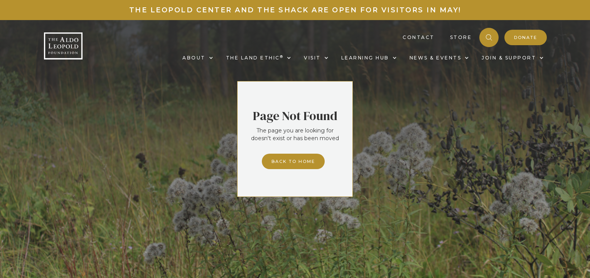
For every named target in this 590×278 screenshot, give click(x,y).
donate (525, 37)
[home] (63, 46)
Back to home (293, 161)
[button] (196, 58)
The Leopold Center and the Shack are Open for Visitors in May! (295, 10)
